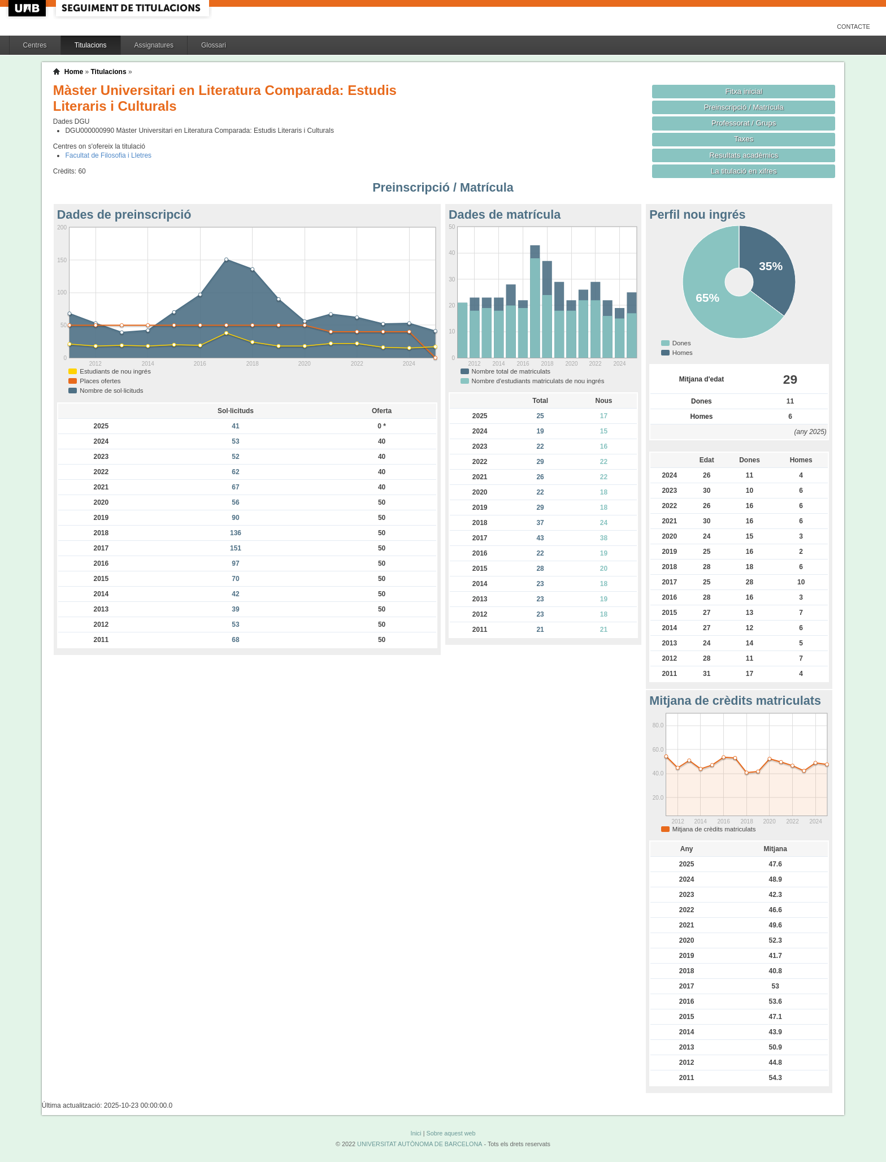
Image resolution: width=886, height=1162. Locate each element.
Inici (415, 1133)
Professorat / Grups (743, 123)
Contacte (853, 26)
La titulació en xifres (744, 171)
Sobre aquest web (450, 1133)
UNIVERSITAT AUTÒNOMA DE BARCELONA (419, 1144)
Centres (35, 45)
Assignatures (153, 45)
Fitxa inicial (744, 91)
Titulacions (91, 45)
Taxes (744, 139)
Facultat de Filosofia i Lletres (108, 155)
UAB (28, 8)
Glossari (213, 45)
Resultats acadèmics (743, 155)
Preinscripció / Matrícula (744, 107)
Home (73, 72)
